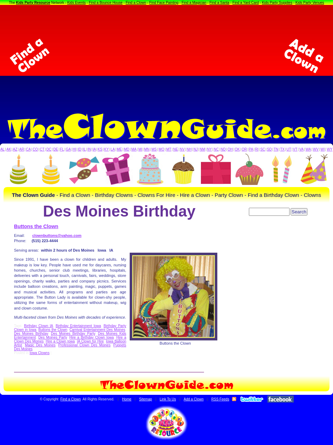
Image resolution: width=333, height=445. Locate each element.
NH (188, 149)
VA (301, 149)
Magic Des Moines (40, 345)
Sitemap (145, 399)
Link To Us (168, 399)
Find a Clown (135, 3)
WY (329, 149)
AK (8, 149)
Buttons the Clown (36, 226)
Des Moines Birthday (31, 334)
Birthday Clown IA (38, 326)
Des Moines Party (52, 337)
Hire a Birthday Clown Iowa (91, 337)
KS (100, 149)
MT (168, 149)
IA (94, 149)
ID (79, 149)
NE (175, 149)
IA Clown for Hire (90, 341)
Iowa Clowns (39, 353)
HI (74, 149)
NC (216, 149)
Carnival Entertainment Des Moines (97, 330)
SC (262, 149)
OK (237, 149)
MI (140, 149)
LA (113, 149)
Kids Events (76, 3)
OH (230, 149)
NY (209, 149)
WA (308, 149)
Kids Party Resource (33, 3)
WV (316, 149)
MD (127, 149)
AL (2, 149)
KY (106, 149)
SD (269, 149)
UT (288, 149)
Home (126, 399)
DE (55, 149)
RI (256, 149)
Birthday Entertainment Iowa (78, 326)
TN (276, 149)
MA (134, 149)
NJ (195, 149)
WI (322, 149)
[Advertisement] (167, 56)
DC (48, 149)
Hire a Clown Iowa (60, 341)
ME (119, 149)
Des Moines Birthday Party (73, 334)
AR (21, 149)
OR (244, 149)
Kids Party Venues (309, 3)
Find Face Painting (163, 3)
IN (89, 149)
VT (295, 149)
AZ (15, 149)
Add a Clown (194, 399)
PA (251, 149)
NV (182, 149)
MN (147, 149)
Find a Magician (194, 3)
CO (35, 149)
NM (202, 149)
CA (28, 149)
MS (154, 149)
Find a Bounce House (105, 3)
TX (282, 149)
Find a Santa (219, 3)
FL (62, 149)
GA (68, 149)
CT (42, 149)
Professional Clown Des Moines (84, 345)
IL (84, 149)
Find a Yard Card (245, 3)
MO (161, 149)
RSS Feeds (220, 399)
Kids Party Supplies (277, 3)
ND (223, 149)
